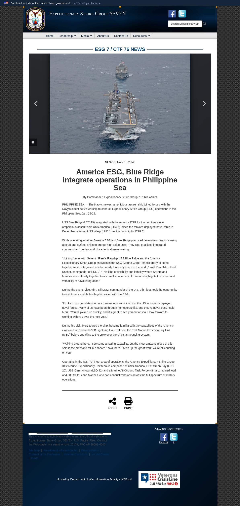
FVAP (34, 458)
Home (49, 35)
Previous (36, 104)
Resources (141, 35)
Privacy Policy (90, 450)
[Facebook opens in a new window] (172, 13)
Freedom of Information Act (60, 450)
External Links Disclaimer (44, 454)
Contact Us (121, 35)
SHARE (112, 403)
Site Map (34, 450)
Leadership (67, 35)
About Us (103, 35)
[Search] (185, 23)
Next (204, 104)
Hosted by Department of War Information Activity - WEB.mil (94, 479)
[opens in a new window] (182, 13)
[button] (87, 3)
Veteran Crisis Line (76, 454)
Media (86, 35)
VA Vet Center (100, 454)
